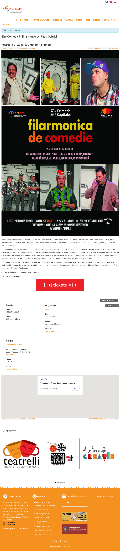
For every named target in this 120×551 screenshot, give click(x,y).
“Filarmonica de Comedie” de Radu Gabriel (18, 48)
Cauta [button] (115, 20)
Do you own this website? (49, 388)
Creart (47, 309)
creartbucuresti (46, 530)
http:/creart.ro (11, 369)
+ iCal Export (112, 306)
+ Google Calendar (108, 300)
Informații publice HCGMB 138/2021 (15, 529)
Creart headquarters (14, 345)
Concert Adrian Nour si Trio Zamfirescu (102, 48)
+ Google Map (11, 354)
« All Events (5, 24)
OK (75, 388)
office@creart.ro (44, 509)
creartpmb (45, 526)
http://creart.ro (50, 331)
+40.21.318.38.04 (45, 518)
